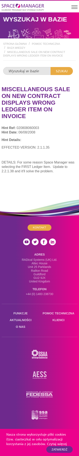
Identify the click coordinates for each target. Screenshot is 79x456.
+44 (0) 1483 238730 (39, 294)
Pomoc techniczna (46, 43)
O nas (20, 326)
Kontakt (39, 227)
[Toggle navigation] (74, 7)
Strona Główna (15, 43)
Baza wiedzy (16, 47)
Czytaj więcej (57, 444)
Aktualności (21, 320)
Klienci (58, 320)
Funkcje (20, 313)
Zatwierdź (59, 449)
